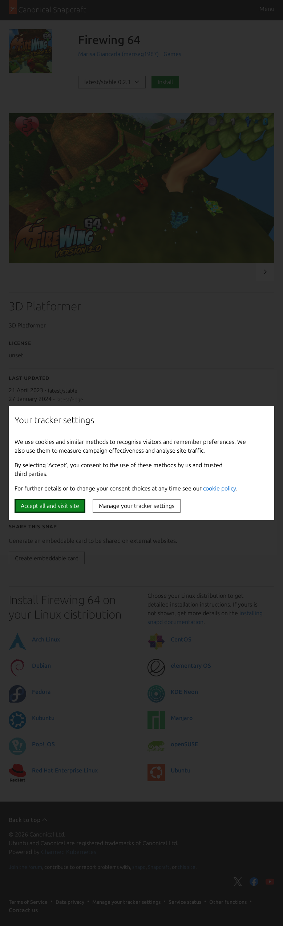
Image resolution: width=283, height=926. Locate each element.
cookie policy (219, 488)
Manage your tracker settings (136, 505)
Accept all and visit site (50, 505)
